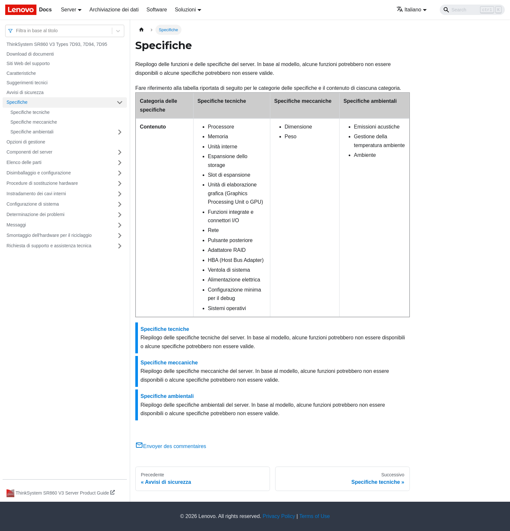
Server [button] (68, 9)
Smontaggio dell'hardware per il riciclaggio (49, 235)
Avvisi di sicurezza (25, 92)
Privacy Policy (279, 516)
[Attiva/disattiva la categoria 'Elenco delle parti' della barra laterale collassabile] (120, 162)
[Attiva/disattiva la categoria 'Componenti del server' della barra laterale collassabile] (120, 152)
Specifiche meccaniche (33, 122)
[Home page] (141, 30)
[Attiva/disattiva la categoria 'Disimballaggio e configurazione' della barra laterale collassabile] (120, 173)
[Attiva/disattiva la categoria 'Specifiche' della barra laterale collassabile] (120, 102)
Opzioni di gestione (26, 141)
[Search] (472, 10)
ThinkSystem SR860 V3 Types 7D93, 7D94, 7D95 (57, 44)
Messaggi (16, 224)
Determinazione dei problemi (35, 214)
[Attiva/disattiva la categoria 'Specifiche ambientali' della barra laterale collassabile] (120, 132)
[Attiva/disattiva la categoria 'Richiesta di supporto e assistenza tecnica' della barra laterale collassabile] (120, 246)
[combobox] (16, 30)
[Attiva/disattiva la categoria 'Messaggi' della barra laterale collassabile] (120, 225)
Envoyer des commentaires (170, 446)
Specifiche (17, 102)
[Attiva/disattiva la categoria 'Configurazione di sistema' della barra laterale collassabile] (120, 204)
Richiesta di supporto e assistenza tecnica (49, 245)
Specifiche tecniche (30, 112)
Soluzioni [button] (185, 9)
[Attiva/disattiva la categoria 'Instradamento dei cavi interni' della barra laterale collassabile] (120, 194)
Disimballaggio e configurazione (39, 172)
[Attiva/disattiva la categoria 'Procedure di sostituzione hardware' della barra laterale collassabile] (120, 183)
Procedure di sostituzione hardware (42, 183)
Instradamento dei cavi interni (36, 193)
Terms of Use (314, 516)
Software (156, 9)
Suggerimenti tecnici (27, 82)
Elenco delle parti (24, 162)
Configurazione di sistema (33, 204)
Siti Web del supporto (28, 63)
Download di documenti (30, 54)
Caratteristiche (21, 73)
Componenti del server (29, 152)
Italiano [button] (409, 9)
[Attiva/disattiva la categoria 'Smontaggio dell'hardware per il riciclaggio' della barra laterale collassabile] (120, 235)
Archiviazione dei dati (114, 9)
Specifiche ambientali (31, 131)
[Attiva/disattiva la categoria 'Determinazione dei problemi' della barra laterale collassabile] (120, 215)
